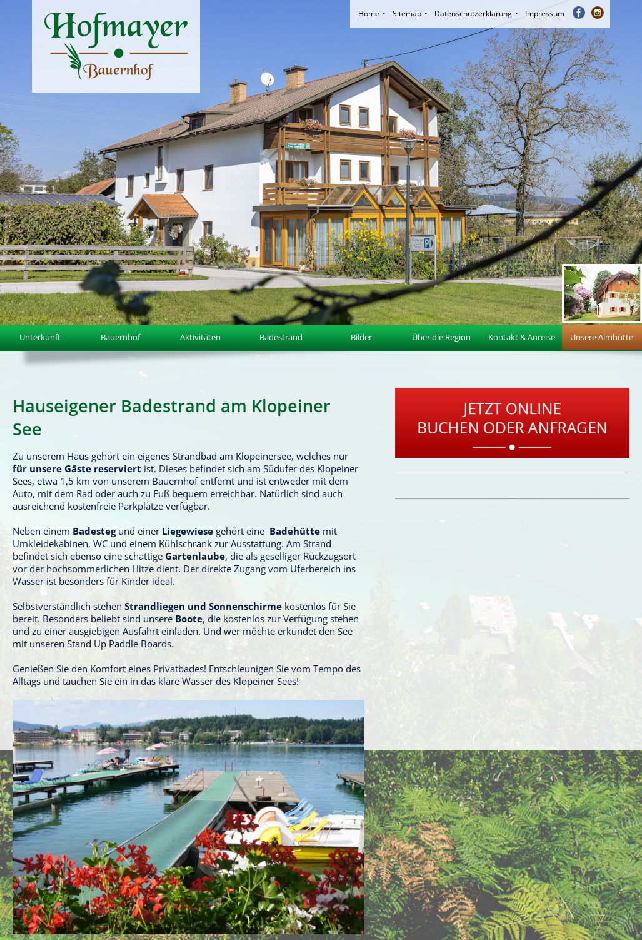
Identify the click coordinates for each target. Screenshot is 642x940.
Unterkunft (40, 337)
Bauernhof (120, 337)
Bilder (361, 337)
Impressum (544, 13)
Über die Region (441, 337)
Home (368, 13)
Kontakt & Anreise (521, 337)
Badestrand (281, 337)
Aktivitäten (200, 337)
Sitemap (407, 13)
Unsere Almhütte (601, 337)
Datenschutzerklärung (473, 13)
